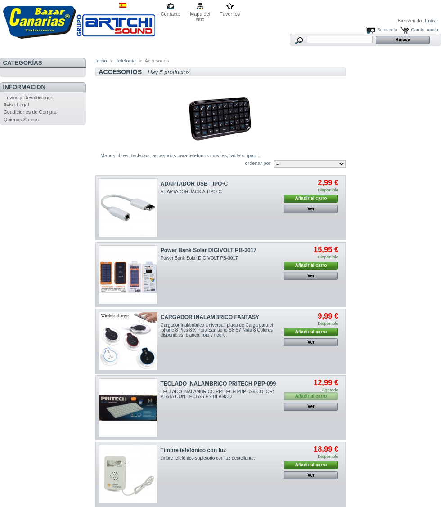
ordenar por (257, 163)
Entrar (431, 20)
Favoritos (230, 14)
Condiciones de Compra (30, 112)
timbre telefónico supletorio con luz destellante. (208, 458)
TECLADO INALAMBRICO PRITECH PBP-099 (218, 384)
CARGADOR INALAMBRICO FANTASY (210, 317)
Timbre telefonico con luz (193, 450)
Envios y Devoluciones (29, 97)
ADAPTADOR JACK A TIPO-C (191, 191)
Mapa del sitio (200, 14)
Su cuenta (387, 29)
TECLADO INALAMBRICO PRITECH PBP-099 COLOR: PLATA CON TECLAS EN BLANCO (217, 394)
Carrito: (418, 29)
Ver (311, 208)
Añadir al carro (311, 198)
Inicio (101, 60)
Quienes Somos (21, 119)
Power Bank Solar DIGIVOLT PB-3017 (209, 250)
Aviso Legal (16, 104)
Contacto (170, 14)
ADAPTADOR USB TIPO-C (194, 184)
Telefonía (126, 60)
